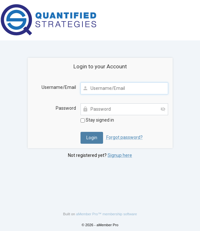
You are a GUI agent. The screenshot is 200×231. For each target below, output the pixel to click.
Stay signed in (97, 120)
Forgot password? (124, 137)
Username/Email (59, 87)
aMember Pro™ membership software (106, 214)
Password (66, 108)
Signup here (120, 155)
